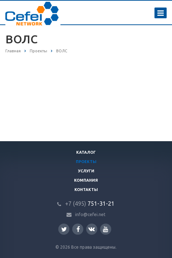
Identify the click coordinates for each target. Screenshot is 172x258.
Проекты (86, 161)
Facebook (78, 229)
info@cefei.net (90, 214)
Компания (86, 180)
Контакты (86, 189)
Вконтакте (91, 229)
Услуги (86, 171)
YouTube (105, 229)
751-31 (85, 203)
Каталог (86, 152)
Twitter (64, 229)
